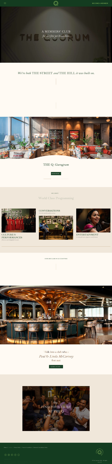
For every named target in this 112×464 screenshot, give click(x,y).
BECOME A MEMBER (100, 3)
